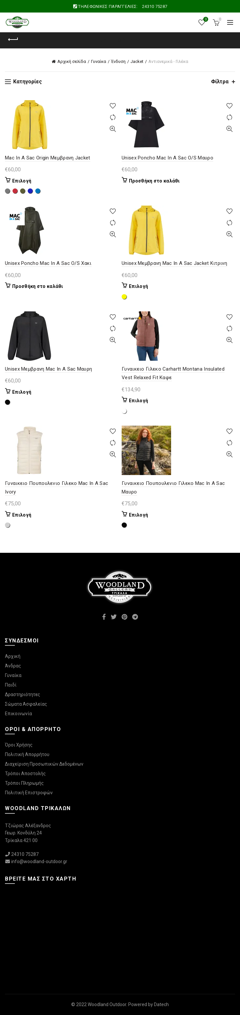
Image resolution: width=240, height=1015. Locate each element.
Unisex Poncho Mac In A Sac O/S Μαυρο (167, 158)
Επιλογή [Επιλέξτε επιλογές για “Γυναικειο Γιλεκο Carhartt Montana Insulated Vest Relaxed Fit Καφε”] (138, 400)
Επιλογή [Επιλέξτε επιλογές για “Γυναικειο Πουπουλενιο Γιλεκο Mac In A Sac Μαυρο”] (138, 515)
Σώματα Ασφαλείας (26, 704)
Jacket (137, 61)
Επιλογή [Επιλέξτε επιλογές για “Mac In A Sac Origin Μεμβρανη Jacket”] (21, 180)
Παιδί (10, 685)
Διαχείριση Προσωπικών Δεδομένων (44, 764)
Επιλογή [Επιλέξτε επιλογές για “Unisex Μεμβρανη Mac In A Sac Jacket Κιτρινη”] (138, 286)
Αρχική (12, 656)
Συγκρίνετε (112, 117)
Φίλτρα (219, 81)
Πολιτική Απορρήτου (27, 754)
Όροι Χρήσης (19, 744)
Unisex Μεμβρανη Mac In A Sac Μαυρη (48, 369)
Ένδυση (118, 61)
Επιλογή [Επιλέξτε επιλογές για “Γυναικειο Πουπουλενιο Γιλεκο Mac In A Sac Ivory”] (21, 515)
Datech (161, 1004)
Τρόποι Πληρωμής (24, 783)
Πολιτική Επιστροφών (29, 792)
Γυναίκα (98, 61)
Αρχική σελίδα (71, 61)
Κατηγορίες (117, 40)
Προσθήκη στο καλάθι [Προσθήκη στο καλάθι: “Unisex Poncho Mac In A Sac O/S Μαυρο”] (154, 180)
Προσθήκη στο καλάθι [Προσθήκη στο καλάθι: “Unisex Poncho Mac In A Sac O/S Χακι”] (37, 286)
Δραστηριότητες (22, 694)
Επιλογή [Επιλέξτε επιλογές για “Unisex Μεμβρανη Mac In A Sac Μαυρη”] (21, 392)
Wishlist (205, 19)
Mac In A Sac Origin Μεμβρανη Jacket (47, 158)
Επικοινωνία (18, 713)
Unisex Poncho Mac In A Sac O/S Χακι (48, 263)
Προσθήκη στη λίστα (112, 106)
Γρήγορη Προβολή (112, 129)
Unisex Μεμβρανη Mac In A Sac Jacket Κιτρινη (174, 263)
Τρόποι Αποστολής (25, 773)
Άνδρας (13, 665)
